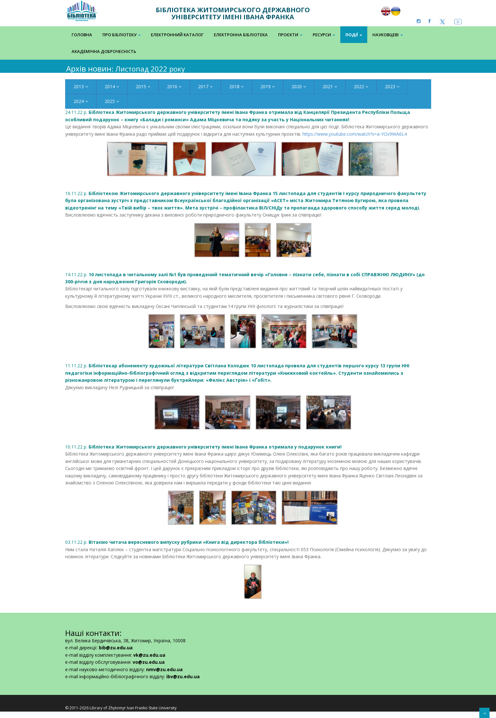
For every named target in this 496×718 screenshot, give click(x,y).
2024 (81, 101)
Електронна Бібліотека (241, 35)
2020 (299, 86)
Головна (82, 35)
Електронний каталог (177, 35)
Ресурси (324, 35)
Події (353, 35)
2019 (267, 86)
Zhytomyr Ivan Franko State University (142, 708)
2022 (361, 86)
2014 (112, 86)
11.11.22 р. (237, 373)
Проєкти (290, 35)
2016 (174, 86)
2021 (330, 86)
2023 (392, 86)
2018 (236, 86)
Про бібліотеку (121, 35)
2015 (143, 86)
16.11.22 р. (245, 200)
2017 (205, 86)
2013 (81, 86)
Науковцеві (387, 35)
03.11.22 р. (177, 542)
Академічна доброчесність (104, 51)
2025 (112, 101)
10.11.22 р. (203, 447)
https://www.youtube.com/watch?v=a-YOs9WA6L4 (354, 134)
